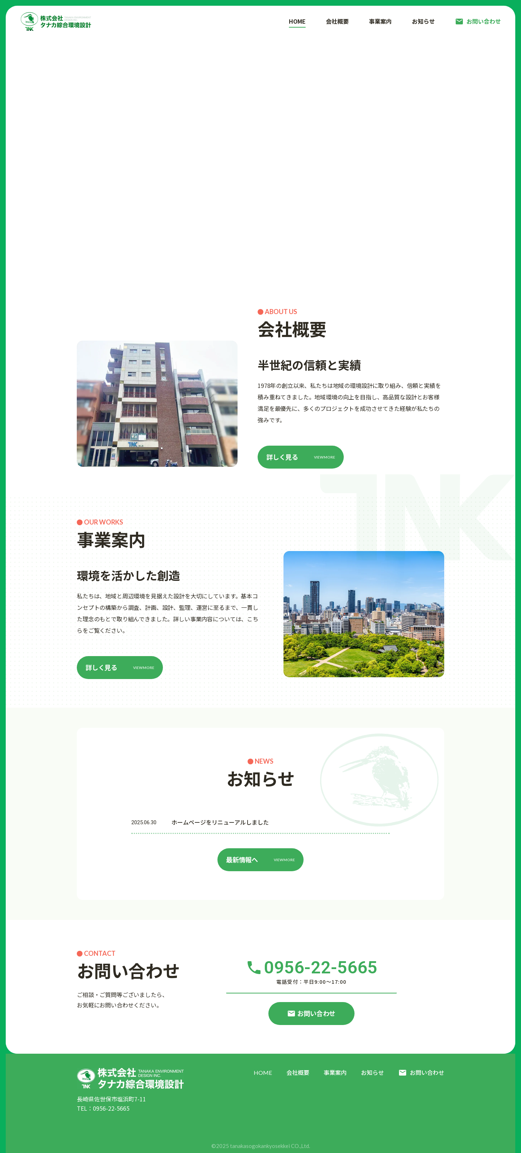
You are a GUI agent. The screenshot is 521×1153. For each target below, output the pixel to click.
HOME (263, 1072)
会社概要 (297, 1072)
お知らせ (372, 1072)
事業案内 (335, 1072)
